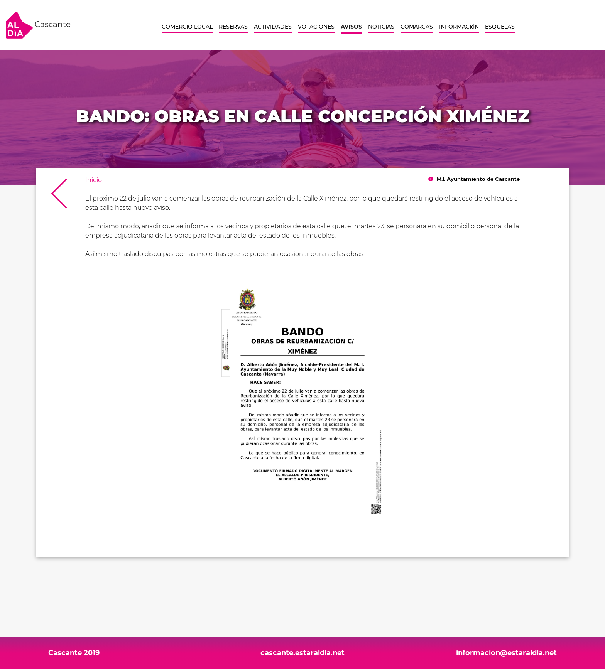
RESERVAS (233, 26)
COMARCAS (417, 26)
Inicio (93, 180)
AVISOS (351, 26)
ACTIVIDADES (273, 26)
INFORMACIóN (459, 26)
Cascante (38, 25)
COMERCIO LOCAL (187, 26)
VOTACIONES (316, 26)
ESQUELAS (500, 26)
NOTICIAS (381, 26)
